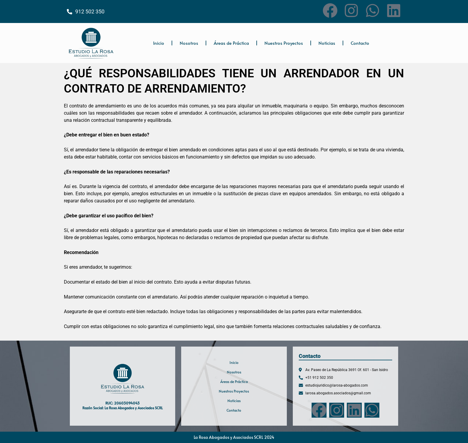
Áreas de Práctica (231, 43)
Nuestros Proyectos (283, 43)
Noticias (326, 43)
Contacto (360, 43)
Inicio (158, 43)
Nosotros (189, 43)
